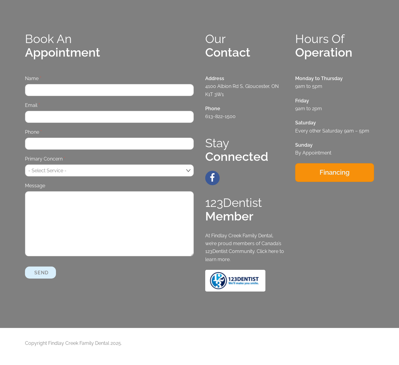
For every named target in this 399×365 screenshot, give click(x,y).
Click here (267, 251)
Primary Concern (45, 159)
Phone (33, 132)
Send (41, 272)
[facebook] (213, 177)
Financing (335, 172)
